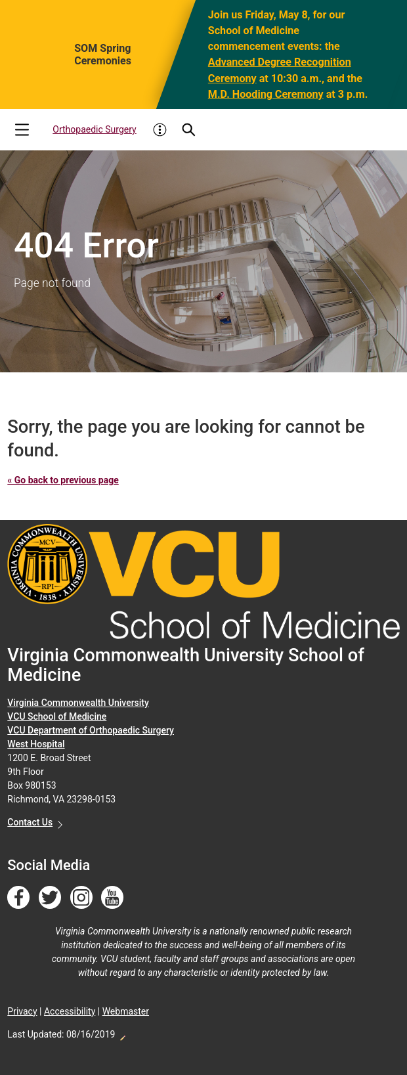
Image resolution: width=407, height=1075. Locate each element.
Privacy (22, 1011)
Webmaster (125, 1011)
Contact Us (30, 822)
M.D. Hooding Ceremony (266, 93)
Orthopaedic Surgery (94, 129)
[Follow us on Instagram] (81, 898)
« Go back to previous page (62, 480)
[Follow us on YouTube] (112, 898)
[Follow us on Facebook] (18, 898)
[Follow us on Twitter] (50, 898)
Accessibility (69, 1011)
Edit (122, 1034)
